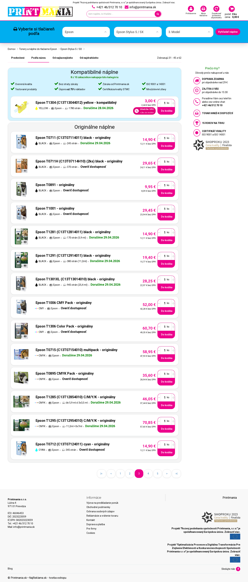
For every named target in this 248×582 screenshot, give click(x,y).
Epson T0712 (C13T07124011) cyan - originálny (73, 444)
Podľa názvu (38, 57)
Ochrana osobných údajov (100, 511)
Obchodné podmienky (98, 507)
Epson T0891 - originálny (55, 185)
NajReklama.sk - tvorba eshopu (47, 577)
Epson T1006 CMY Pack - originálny (64, 303)
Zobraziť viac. (168, 2)
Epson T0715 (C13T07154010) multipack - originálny (76, 350)
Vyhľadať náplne (228, 31)
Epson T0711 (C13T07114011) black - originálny (73, 138)
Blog (10, 568)
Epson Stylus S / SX (71, 49)
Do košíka (166, 110)
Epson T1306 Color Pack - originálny (64, 326)
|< (101, 473)
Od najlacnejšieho (63, 57)
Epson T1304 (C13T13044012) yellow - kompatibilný (76, 102)
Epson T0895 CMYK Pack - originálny (65, 373)
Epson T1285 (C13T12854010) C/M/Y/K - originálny (75, 397)
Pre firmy (91, 528)
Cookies (90, 533)
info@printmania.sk (24, 527)
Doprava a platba (95, 524)
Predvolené (17, 57)
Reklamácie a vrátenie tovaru (102, 515)
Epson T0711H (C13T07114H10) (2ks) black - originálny (79, 161)
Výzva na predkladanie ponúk (102, 502)
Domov (12, 49)
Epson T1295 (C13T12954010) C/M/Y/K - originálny (75, 421)
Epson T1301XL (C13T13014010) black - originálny (75, 279)
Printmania (230, 497)
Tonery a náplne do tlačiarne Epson (38, 49)
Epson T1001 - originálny (55, 208)
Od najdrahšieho (89, 57)
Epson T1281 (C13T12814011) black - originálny (73, 232)
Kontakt (90, 520)
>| (176, 473)
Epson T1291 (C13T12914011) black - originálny (73, 255)
